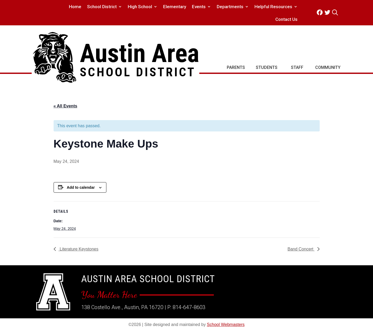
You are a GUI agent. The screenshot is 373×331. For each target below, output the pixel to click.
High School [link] (140, 7)
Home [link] (75, 7)
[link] (320, 12)
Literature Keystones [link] (78, 249)
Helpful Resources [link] (273, 7)
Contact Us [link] (286, 19)
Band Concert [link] (300, 249)
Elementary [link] (174, 7)
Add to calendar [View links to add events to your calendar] (81, 187)
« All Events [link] (65, 106)
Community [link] (328, 67)
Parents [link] (236, 67)
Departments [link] (230, 7)
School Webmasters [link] (226, 324)
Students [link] (266, 67)
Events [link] (199, 7)
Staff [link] (297, 67)
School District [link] (102, 7)
